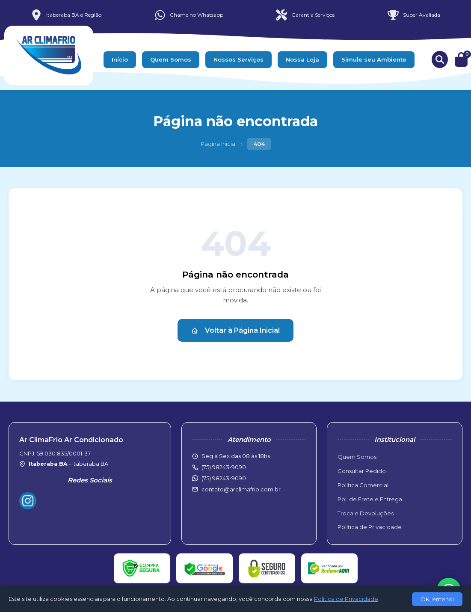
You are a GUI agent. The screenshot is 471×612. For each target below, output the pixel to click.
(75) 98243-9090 (223, 478)
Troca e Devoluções (366, 513)
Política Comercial (363, 485)
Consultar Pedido (362, 470)
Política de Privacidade (370, 526)
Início (120, 59)
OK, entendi (437, 599)
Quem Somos (170, 59)
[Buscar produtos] (440, 59)
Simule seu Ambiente (373, 59)
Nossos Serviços (238, 59)
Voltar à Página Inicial (235, 330)
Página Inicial (219, 143)
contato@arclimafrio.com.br (241, 489)
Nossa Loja (302, 59)
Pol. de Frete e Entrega (370, 499)
